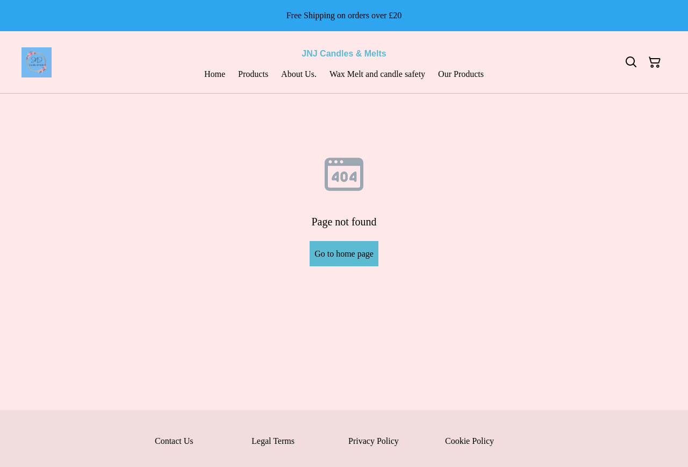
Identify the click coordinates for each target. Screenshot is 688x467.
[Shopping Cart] (654, 62)
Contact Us (174, 440)
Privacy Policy (373, 440)
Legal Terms (273, 440)
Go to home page (344, 253)
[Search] (631, 62)
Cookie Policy (469, 440)
